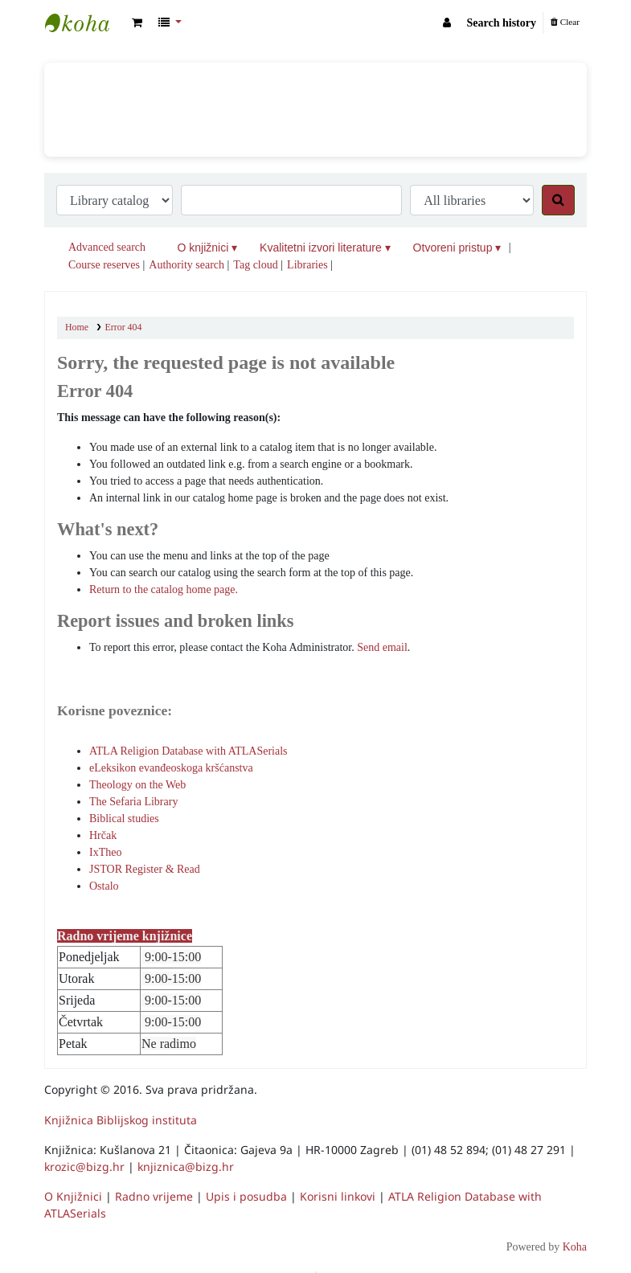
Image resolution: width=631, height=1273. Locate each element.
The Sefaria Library (133, 802)
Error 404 (123, 327)
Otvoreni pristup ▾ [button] (457, 247)
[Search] (558, 200)
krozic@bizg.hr (84, 1166)
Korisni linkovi (337, 1196)
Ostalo (104, 886)
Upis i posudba (246, 1196)
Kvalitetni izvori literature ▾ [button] (325, 247)
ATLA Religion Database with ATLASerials (188, 751)
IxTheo (105, 852)
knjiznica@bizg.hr (185, 1166)
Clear (565, 22)
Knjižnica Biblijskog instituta (85, 22)
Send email (382, 647)
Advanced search (106, 247)
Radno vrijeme (154, 1196)
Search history (501, 23)
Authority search (186, 265)
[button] (137, 23)
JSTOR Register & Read (144, 869)
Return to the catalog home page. (163, 589)
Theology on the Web (137, 785)
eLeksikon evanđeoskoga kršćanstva (171, 768)
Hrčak (103, 835)
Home (76, 327)
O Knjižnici (73, 1196)
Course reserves (104, 265)
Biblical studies (124, 819)
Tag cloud (255, 265)
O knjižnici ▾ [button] (208, 247)
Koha (575, 1247)
